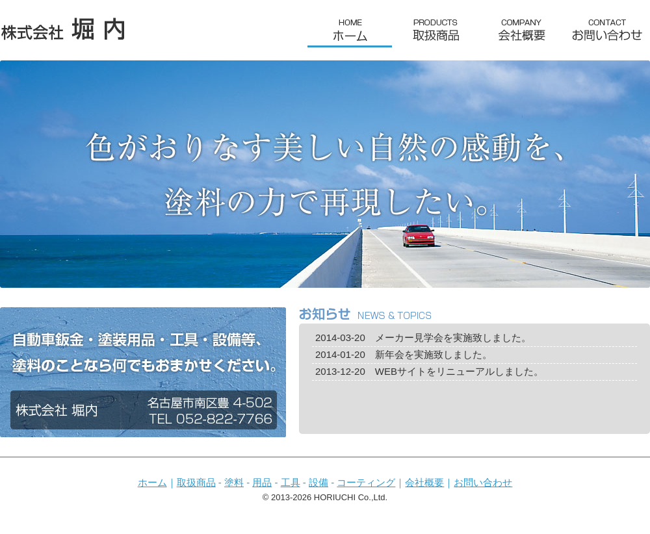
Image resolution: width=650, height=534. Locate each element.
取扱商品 (196, 482)
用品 (262, 482)
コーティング (366, 482)
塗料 (234, 482)
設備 (318, 482)
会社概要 (424, 482)
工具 (290, 482)
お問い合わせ (483, 482)
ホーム (152, 482)
